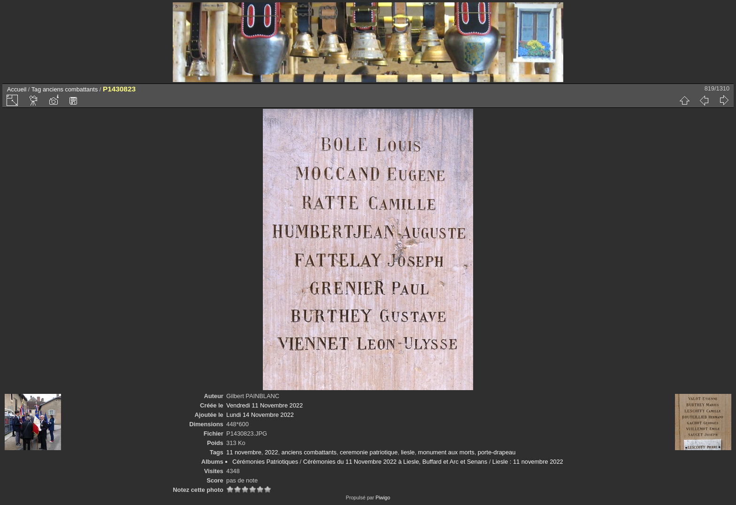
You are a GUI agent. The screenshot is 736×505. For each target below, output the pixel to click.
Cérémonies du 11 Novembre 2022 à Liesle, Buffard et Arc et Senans (395, 461)
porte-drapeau (496, 452)
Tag (36, 89)
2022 (271, 452)
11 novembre (243, 452)
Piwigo (383, 497)
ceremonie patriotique (369, 452)
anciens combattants (70, 89)
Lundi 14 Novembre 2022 (260, 414)
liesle (407, 452)
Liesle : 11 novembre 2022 (527, 461)
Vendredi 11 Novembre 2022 (264, 405)
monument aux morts (446, 452)
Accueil (16, 89)
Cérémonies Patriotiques (265, 461)
